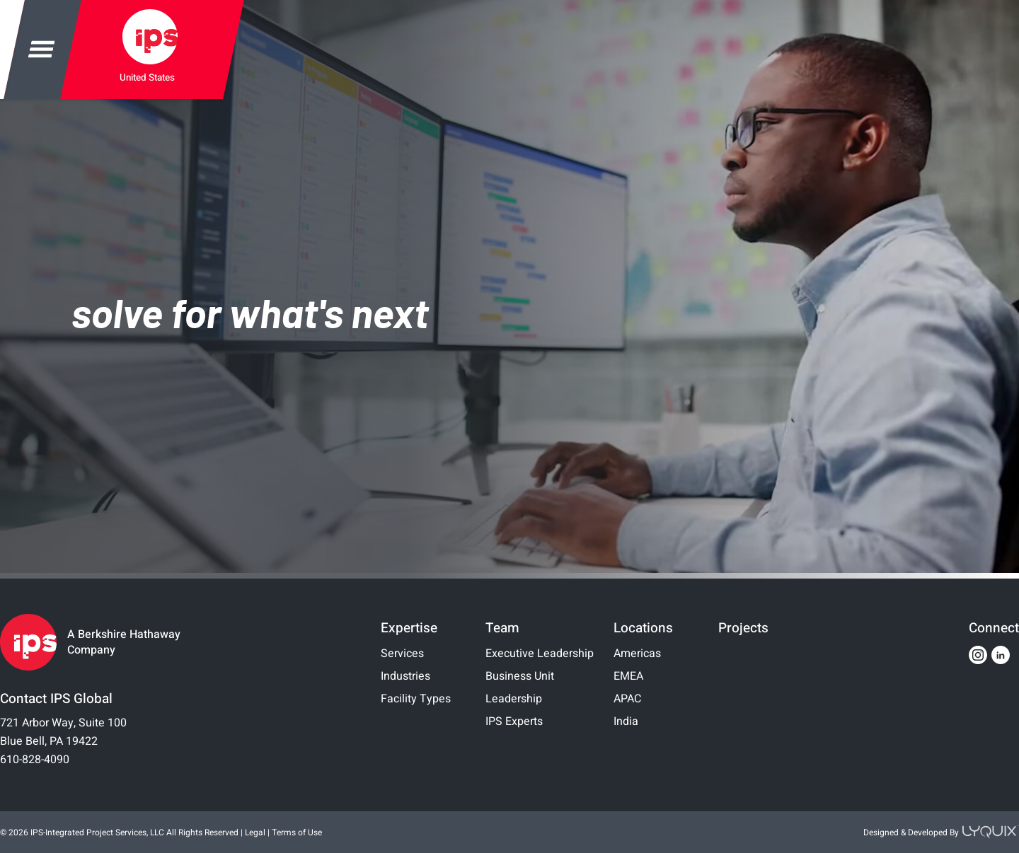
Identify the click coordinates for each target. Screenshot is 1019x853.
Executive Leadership (539, 653)
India (626, 721)
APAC (627, 698)
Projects (743, 628)
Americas (637, 653)
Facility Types (416, 698)
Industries (405, 676)
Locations (643, 628)
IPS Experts (514, 721)
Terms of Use (297, 832)
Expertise (409, 628)
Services (402, 653)
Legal (255, 832)
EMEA (628, 676)
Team (502, 628)
